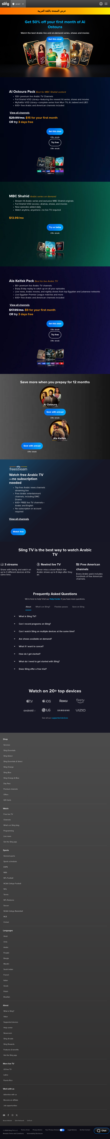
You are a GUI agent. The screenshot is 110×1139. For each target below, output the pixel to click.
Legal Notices (72, 1130)
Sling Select (7, 756)
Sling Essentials (9, 750)
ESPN (5, 867)
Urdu (5, 942)
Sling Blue (7, 772)
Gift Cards (7, 800)
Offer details (55, 45)
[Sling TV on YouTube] (4, 1115)
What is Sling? (8, 1011)
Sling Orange (8, 767)
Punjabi (6, 953)
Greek (5, 986)
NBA (5, 872)
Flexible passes (61, 607)
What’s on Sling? (43, 607)
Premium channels (10, 789)
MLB (5, 917)
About (28, 607)
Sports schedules (10, 861)
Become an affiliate (10, 1100)
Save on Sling (78, 607)
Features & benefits (11, 1050)
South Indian (8, 969)
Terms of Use (25, 1130)
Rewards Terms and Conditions (13, 1133)
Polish (5, 991)
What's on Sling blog (11, 825)
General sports (9, 856)
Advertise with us (10, 1095)
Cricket (6, 922)
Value (5, 1017)
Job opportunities (10, 1106)
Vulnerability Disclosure (35, 1133)
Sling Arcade (8, 1039)
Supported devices (10, 1022)
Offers (5, 795)
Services (6, 745)
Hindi (5, 936)
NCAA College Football (12, 883)
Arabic (5, 947)
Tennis (5, 895)
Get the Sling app (10, 842)
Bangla (6, 958)
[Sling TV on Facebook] (8, 1115)
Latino (5, 1075)
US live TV (7, 1069)
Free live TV (8, 814)
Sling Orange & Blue (11, 778)
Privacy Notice (37, 1130)
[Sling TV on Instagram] (12, 1115)
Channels (7, 820)
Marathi (6, 964)
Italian (5, 980)
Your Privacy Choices (55, 1130)
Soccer (6, 906)
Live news (7, 836)
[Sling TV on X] (17, 1115)
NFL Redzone (8, 900)
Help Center (55, 599)
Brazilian (6, 997)
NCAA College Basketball (13, 911)
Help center (8, 1028)
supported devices (60, 718)
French (6, 975)
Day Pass (7, 783)
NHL (5, 889)
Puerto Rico (7, 1080)
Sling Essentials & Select (12, 761)
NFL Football (8, 878)
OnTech (29, 1120)
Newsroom (7, 1033)
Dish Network (19, 1120)
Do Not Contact (85, 1130)
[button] (55, 39)
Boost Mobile (7, 1120)
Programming (8, 831)
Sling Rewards (8, 1044)
